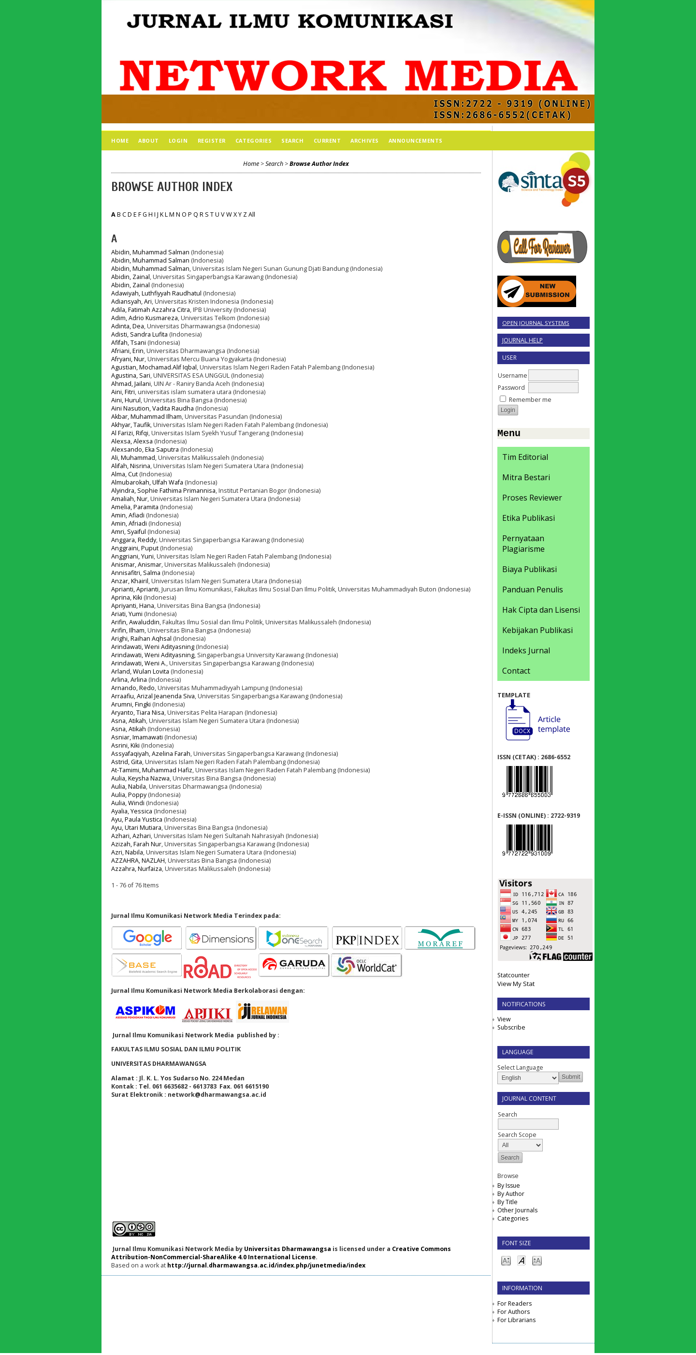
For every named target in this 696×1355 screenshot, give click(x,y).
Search (292, 140)
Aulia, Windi (128, 803)
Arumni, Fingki (131, 704)
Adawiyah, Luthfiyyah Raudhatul (156, 293)
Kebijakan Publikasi (537, 632)
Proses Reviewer (532, 499)
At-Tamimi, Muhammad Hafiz (151, 770)
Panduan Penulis (532, 591)
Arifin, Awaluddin (135, 622)
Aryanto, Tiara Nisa (137, 712)
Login (178, 140)
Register (212, 140)
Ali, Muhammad (133, 458)
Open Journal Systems (535, 322)
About (148, 140)
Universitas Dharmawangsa (287, 1249)
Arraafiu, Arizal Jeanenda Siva (153, 696)
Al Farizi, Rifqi (129, 433)
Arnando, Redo (133, 688)
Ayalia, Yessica (131, 811)
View (503, 1021)
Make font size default (521, 1261)
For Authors (513, 1314)
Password (511, 387)
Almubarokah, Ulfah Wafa (147, 482)
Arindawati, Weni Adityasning (152, 647)
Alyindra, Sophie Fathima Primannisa (163, 490)
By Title (507, 1204)
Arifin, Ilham (128, 630)
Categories (512, 1220)
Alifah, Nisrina (130, 466)
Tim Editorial (525, 459)
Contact (516, 672)
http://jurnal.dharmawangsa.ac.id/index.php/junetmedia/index (266, 1265)
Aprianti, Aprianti (135, 589)
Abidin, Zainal (130, 277)
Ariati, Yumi (127, 614)
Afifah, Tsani (128, 343)
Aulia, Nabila (128, 786)
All (251, 214)
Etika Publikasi (528, 520)
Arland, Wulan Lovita (140, 671)
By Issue (508, 1187)
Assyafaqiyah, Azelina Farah (150, 754)
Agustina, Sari (130, 375)
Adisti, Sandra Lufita (139, 334)
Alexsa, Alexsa (132, 441)
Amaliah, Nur (129, 499)
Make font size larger (537, 1261)
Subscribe (511, 1029)
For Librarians (516, 1322)
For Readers (514, 1305)
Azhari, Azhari (131, 836)
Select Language (520, 1069)
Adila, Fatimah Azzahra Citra (150, 310)
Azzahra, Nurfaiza (136, 869)
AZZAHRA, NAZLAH (138, 860)
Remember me (530, 400)
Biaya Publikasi (529, 571)
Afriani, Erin (127, 351)
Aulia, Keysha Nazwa (140, 778)
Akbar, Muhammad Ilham (146, 416)
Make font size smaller (506, 1261)
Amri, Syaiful (128, 532)
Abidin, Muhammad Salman (150, 252)
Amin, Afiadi (128, 515)
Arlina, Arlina (129, 680)
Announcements (416, 140)
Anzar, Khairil (129, 581)
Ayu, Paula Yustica (136, 819)
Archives (364, 140)
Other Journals (517, 1212)
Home (120, 140)
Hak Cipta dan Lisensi (541, 611)
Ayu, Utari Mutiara (136, 828)
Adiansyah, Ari (131, 301)
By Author (510, 1196)
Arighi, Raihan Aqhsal (141, 638)
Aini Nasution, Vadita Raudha (152, 408)
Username (512, 375)
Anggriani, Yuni (132, 556)
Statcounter (513, 977)
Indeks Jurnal (526, 652)
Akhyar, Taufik (130, 425)
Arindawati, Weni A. (138, 663)
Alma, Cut (124, 474)
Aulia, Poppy (128, 795)
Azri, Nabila (127, 852)
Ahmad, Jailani (131, 384)
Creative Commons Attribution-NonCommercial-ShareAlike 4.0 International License (281, 1253)
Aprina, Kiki (126, 597)
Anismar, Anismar (136, 564)
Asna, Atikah (128, 721)
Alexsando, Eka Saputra (145, 449)
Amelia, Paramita (135, 507)
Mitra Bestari (526, 479)
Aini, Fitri (123, 392)
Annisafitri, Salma (135, 573)
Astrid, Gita (126, 762)
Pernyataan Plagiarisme (523, 545)
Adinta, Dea (127, 326)
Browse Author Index (319, 164)
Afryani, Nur (128, 359)
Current (327, 140)
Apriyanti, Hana (132, 606)
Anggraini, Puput (135, 548)
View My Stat (516, 985)
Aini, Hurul (126, 400)
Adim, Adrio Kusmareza (144, 318)
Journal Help (522, 340)
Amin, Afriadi (129, 523)
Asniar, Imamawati (137, 737)
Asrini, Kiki (125, 745)
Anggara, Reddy (133, 540)
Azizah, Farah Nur (136, 844)
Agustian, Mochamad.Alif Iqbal (154, 367)
